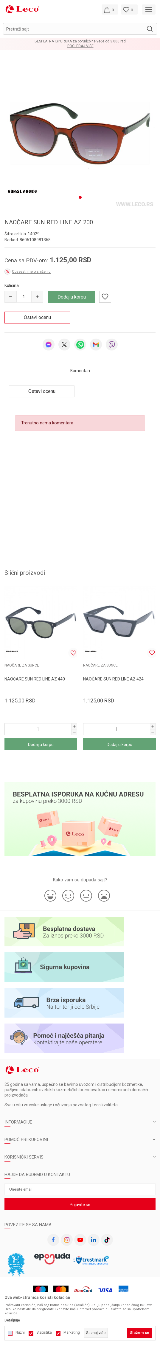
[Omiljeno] (129, 9)
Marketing (71, 1332)
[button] (80, 29)
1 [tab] (80, 194)
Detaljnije (12, 1320)
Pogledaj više (80, 46)
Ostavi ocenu (37, 314)
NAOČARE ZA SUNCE (21, 662)
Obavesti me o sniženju (31, 268)
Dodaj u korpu (72, 294)
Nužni (20, 1332)
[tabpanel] (80, 132)
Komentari (80, 367)
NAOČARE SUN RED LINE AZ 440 (34, 676)
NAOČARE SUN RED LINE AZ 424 (113, 676)
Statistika (44, 1332)
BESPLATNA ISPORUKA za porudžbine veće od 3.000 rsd (80, 41)
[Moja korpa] (110, 9)
